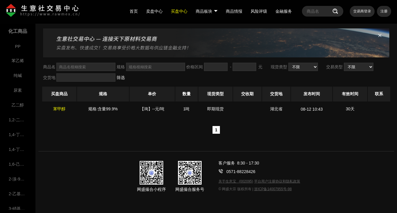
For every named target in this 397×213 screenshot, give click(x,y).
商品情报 (234, 11)
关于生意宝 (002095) (235, 181)
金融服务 (283, 11)
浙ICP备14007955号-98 (273, 189)
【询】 (146, 108)
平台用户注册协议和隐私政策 (277, 181)
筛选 (121, 77)
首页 (134, 11)
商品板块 (207, 11)
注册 (384, 11)
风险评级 (259, 11)
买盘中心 (179, 11)
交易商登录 (362, 11)
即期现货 (215, 108)
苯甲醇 (59, 108)
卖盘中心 (154, 11)
